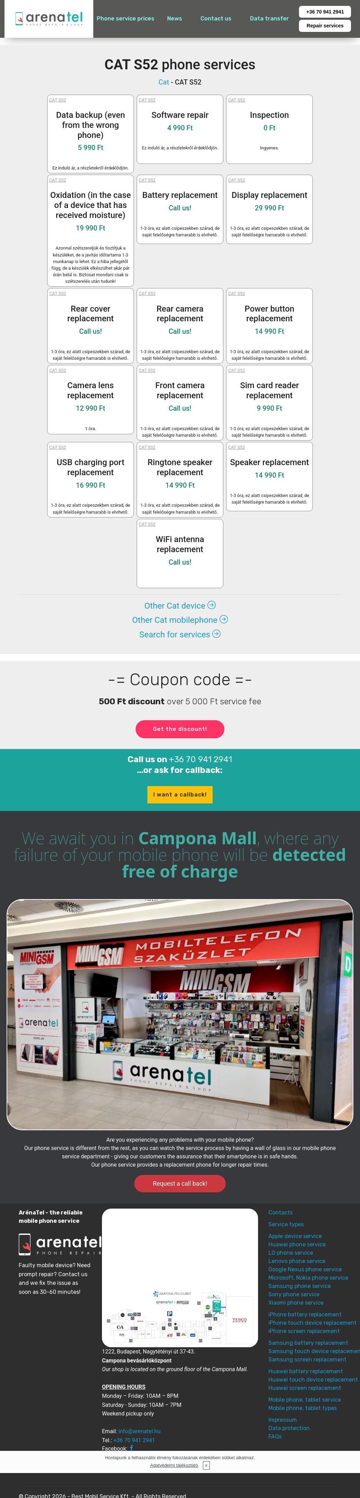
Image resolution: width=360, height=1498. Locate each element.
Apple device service (295, 1236)
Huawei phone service (297, 1244)
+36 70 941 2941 (325, 12)
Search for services (180, 634)
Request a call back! (180, 1183)
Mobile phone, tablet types (302, 1408)
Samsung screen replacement (307, 1359)
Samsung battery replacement (308, 1343)
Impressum (282, 1420)
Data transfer (269, 18)
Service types (286, 1224)
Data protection (289, 1428)
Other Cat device (180, 606)
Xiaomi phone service (296, 1302)
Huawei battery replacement (305, 1371)
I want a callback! (180, 794)
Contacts (280, 1212)
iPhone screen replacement (304, 1331)
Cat (163, 82)
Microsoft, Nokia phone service (308, 1277)
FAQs (275, 1436)
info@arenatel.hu (139, 1431)
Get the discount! (180, 729)
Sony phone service (293, 1294)
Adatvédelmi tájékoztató (174, 1465)
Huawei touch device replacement (313, 1379)
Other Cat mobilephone (180, 620)
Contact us (215, 18)
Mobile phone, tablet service (304, 1399)
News (174, 18)
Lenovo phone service (296, 1261)
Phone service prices (125, 18)
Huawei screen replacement (304, 1388)
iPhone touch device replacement (312, 1323)
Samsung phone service (299, 1286)
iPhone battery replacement (305, 1314)
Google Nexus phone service (305, 1269)
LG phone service (290, 1252)
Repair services (325, 25)
